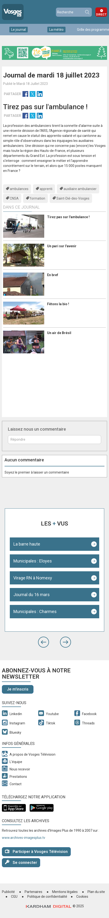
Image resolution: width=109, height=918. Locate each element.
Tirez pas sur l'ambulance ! (68, 217)
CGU (14, 896)
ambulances (19, 189)
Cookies (82, 896)
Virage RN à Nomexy (32, 577)
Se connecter (21, 862)
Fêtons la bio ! (58, 304)
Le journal (18, 29)
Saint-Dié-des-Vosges (72, 198)
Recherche (87, 12)
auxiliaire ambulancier (80, 189)
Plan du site (96, 892)
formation (37, 198)
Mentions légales (65, 892)
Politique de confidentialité (47, 896)
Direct (101, 14)
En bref (52, 275)
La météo (56, 29)
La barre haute (26, 544)
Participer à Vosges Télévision (36, 851)
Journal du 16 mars (31, 594)
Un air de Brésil (59, 333)
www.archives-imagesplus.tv (23, 838)
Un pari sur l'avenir (61, 246)
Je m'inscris (17, 689)
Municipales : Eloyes (32, 560)
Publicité (8, 892)
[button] (43, 642)
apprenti (46, 189)
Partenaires (33, 892)
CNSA (14, 198)
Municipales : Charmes (35, 611)
